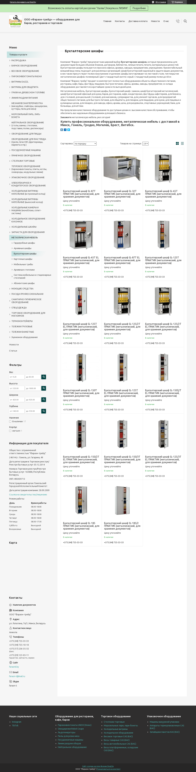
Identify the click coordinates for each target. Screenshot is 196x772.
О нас (166, 21)
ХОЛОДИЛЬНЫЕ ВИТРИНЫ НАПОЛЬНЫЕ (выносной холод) (27, 200)
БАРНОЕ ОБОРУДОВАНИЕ (24, 65)
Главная (107, 21)
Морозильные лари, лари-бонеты (121, 725)
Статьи (13, 350)
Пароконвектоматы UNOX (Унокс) (74, 725)
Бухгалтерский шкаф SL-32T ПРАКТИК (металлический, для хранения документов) (122, 194)
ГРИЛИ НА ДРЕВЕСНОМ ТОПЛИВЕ (28, 92)
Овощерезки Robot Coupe (71, 729)
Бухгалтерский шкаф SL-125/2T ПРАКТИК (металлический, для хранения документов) (122, 327)
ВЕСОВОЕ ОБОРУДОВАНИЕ (25, 71)
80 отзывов (161, 2)
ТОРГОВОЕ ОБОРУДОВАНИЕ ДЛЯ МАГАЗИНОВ (28, 314)
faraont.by (14, 667)
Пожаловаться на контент (109, 769)
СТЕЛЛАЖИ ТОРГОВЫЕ (23, 161)
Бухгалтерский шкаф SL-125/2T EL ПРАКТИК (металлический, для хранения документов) (163, 327)
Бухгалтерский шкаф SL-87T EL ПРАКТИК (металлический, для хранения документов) (122, 260)
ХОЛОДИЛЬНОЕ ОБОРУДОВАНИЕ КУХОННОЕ (28, 220)
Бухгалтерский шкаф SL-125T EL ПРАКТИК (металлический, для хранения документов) (80, 327)
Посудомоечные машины (70, 740)
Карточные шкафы (23, 259)
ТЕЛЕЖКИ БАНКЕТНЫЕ (22, 332)
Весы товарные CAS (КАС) (117, 740)
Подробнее (139, 8)
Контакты (120, 21)
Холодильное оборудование (118, 733)
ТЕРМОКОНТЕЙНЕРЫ (22, 321)
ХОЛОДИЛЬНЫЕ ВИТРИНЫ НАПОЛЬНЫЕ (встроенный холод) (28, 192)
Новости (155, 21)
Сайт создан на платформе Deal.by (98, 766)
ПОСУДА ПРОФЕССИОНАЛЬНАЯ (27, 294)
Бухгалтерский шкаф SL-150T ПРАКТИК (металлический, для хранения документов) (81, 393)
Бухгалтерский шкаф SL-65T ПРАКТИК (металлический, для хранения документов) (163, 194)
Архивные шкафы (22, 248)
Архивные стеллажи (24, 270)
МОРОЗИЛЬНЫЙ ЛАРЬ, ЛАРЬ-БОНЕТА (26, 115)
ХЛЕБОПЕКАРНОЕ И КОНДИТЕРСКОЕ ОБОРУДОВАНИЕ (28, 184)
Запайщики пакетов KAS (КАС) (165, 732)
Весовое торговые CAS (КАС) (118, 736)
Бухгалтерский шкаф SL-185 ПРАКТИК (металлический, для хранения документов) (81, 526)
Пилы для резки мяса (68, 736)
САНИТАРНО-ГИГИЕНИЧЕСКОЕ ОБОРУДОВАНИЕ (26, 300)
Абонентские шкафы (24, 283)
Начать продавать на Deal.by (23, 2)
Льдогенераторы (66, 732)
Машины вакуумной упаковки (164, 722)
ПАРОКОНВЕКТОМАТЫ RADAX (26, 76)
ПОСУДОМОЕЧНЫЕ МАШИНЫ (26, 150)
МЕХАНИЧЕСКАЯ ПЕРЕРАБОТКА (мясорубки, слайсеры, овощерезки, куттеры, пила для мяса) (29, 106)
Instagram (16, 722)
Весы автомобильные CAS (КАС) (120, 744)
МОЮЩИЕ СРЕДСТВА (22, 288)
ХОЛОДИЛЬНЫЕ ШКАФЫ (23, 227)
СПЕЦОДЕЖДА (19, 307)
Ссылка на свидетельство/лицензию (28, 494)
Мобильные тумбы (23, 264)
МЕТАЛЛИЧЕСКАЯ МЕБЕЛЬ (24, 237)
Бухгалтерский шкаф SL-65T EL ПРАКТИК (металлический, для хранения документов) (81, 260)
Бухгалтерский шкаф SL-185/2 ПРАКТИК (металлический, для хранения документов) (122, 526)
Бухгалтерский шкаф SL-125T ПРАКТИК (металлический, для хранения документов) (163, 260)
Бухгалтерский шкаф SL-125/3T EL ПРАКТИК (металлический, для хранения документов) (163, 459)
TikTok (15, 725)
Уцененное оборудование (24, 337)
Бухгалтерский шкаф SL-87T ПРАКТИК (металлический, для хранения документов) (81, 194)
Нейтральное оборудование (72, 747)
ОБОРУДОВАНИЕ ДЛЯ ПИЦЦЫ (26, 134)
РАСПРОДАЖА (18, 60)
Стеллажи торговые (114, 722)
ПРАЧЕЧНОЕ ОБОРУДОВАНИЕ (26, 155)
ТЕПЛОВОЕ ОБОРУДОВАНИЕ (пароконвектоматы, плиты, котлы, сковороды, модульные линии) (29, 169)
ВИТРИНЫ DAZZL (19, 82)
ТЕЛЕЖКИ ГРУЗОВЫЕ (21, 326)
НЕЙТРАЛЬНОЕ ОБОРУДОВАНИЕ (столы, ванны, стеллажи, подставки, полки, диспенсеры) (27, 125)
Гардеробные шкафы (24, 243)
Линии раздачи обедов (69, 743)
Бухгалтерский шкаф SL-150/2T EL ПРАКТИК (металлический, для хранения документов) (81, 459)
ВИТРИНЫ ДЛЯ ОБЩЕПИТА (24, 87)
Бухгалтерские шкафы (25, 253)
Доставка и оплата (137, 21)
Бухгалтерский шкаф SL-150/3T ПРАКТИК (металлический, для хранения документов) (122, 459)
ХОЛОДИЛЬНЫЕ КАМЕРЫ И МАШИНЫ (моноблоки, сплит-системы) (26, 210)
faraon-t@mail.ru (17, 676)
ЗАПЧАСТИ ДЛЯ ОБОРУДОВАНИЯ (28, 232)
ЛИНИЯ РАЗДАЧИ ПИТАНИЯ (24, 98)
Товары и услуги (18, 54)
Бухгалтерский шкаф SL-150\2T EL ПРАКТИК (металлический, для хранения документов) (163, 393)
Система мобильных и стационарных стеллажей (32, 276)
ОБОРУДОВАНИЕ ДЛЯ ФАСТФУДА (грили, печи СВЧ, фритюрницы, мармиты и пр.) (28, 142)
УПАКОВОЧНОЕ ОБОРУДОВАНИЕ (28, 177)
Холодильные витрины (116, 729)
